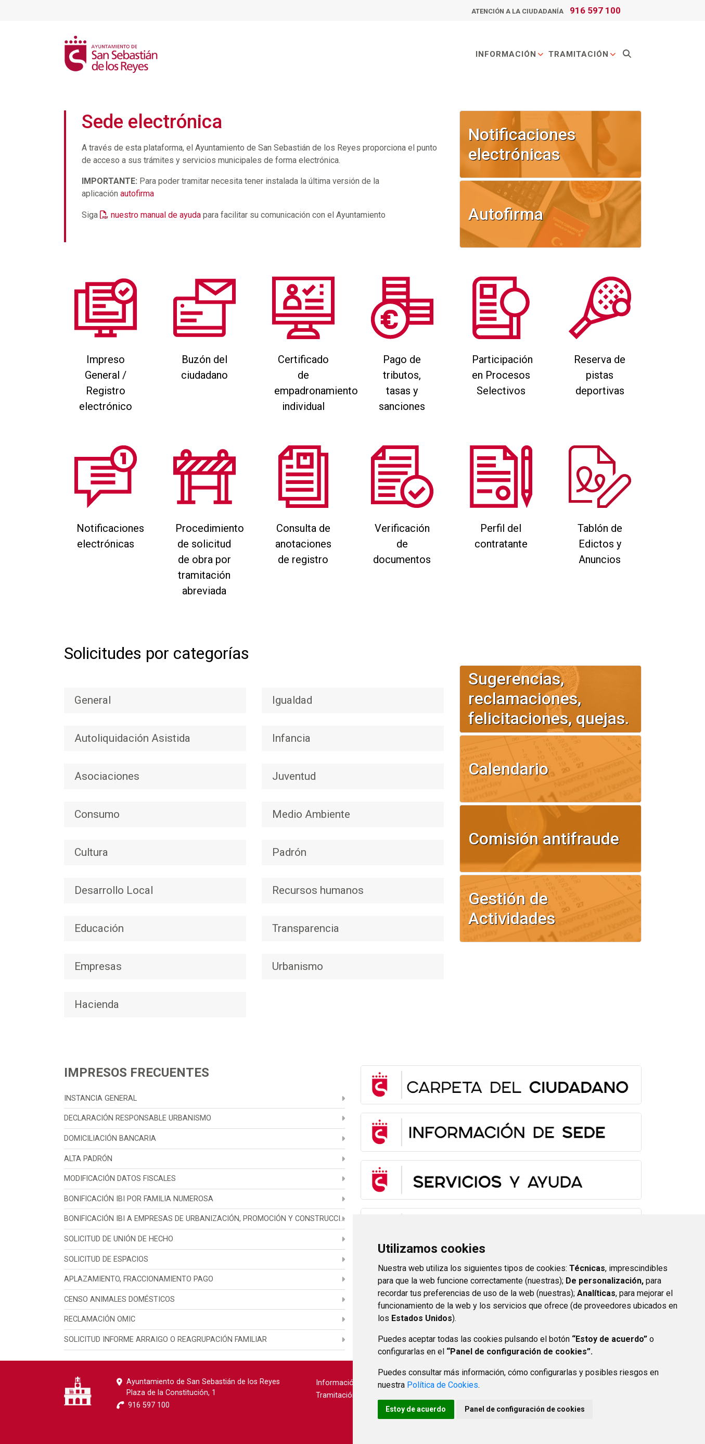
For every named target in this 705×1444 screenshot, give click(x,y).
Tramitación (582, 54)
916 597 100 (595, 10)
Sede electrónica (152, 121)
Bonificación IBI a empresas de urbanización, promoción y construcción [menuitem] (204, 1218)
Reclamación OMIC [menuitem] (99, 1319)
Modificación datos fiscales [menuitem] (120, 1178)
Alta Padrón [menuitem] (88, 1158)
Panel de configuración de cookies (525, 1409)
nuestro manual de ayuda (156, 215)
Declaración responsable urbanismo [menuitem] (137, 1118)
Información (510, 54)
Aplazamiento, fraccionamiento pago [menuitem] (138, 1279)
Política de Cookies (442, 1385)
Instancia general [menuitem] (100, 1098)
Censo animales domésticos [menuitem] (119, 1299)
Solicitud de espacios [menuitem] (106, 1259)
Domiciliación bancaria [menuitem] (110, 1138)
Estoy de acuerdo (416, 1409)
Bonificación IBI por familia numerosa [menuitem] (138, 1198)
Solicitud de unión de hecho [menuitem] (118, 1239)
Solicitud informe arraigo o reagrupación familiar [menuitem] (165, 1339)
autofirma (137, 193)
